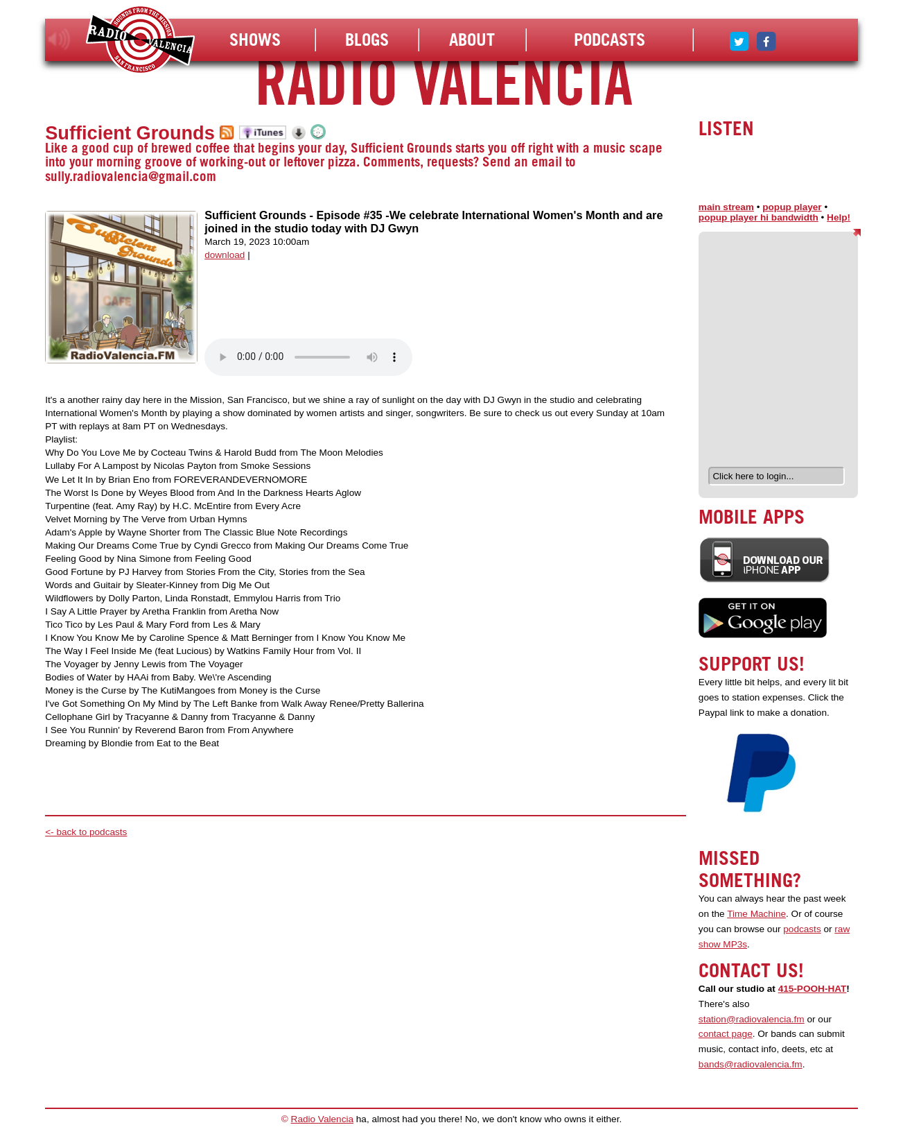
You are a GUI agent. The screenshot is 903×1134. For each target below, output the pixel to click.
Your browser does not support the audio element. (308, 357)
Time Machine (756, 914)
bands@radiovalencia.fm (751, 1064)
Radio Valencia (322, 1119)
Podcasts (609, 39)
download (224, 255)
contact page (726, 1034)
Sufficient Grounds (130, 133)
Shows (255, 39)
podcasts (802, 929)
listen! (59, 39)
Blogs (367, 39)
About (472, 39)
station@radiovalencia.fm (752, 1019)
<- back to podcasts (86, 832)
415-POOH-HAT (812, 988)
